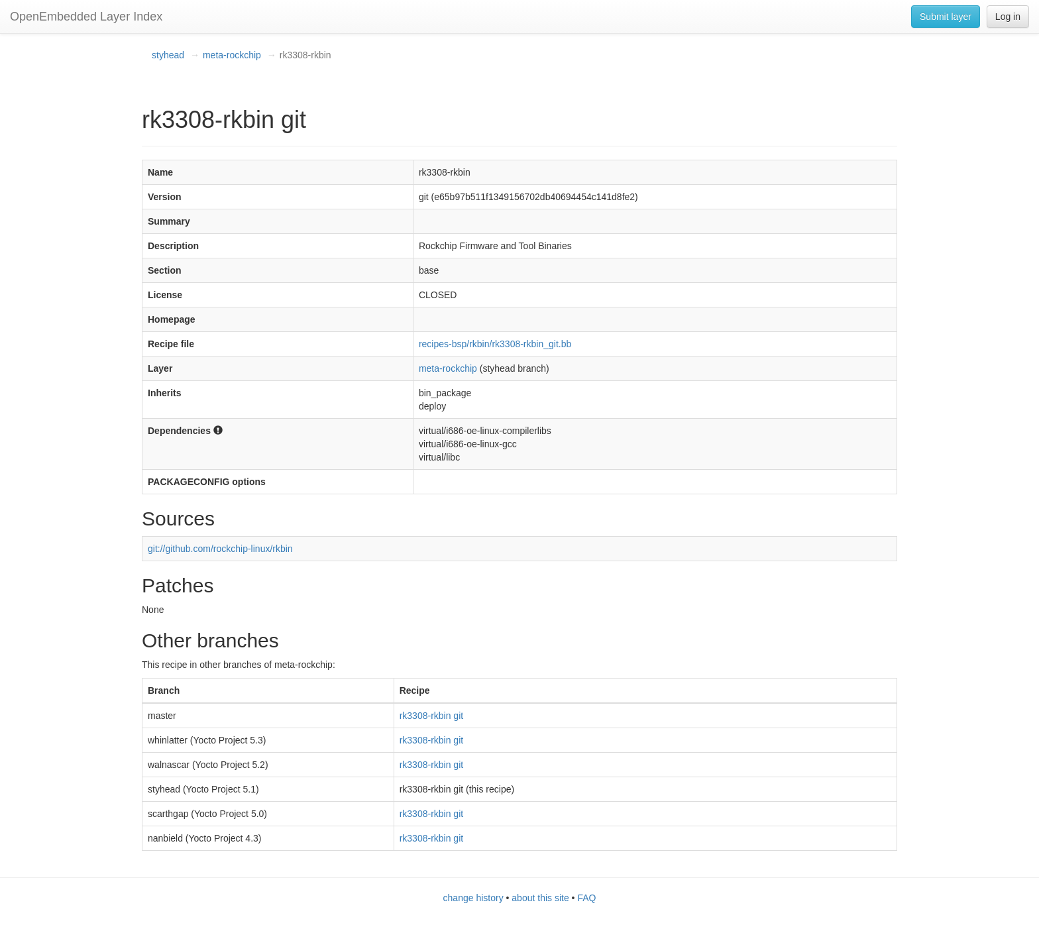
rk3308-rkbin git (432, 715)
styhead (168, 55)
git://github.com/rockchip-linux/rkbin (220, 548)
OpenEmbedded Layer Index (86, 16)
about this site (540, 898)
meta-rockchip (232, 55)
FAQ (586, 898)
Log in (1007, 16)
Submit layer (945, 16)
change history (473, 898)
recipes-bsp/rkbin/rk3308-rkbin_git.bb (495, 344)
